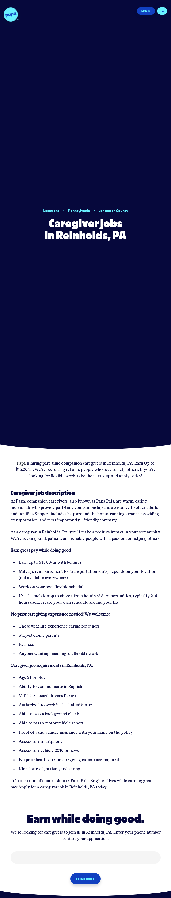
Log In (146, 11)
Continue (85, 878)
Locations (51, 210)
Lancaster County (113, 210)
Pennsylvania (79, 210)
